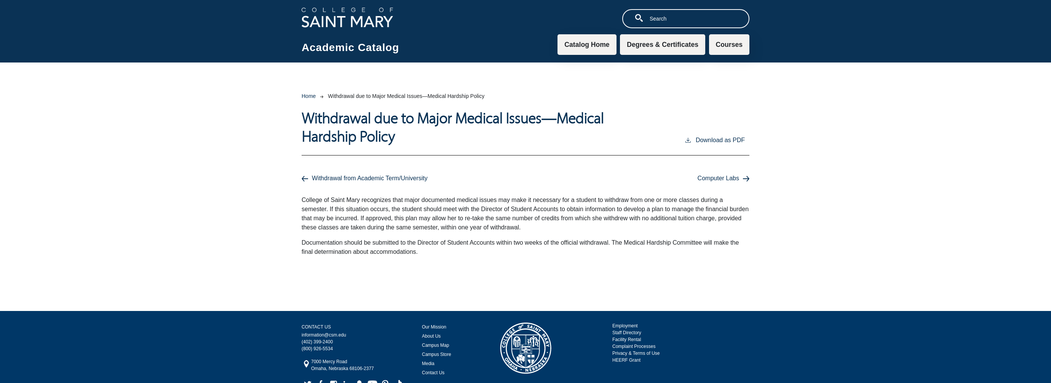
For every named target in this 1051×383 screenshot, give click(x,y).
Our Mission (434, 327)
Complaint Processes (633, 346)
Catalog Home (586, 44)
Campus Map (435, 345)
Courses (729, 44)
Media (428, 363)
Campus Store (436, 354)
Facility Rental (626, 339)
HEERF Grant (626, 360)
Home (309, 96)
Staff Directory (626, 332)
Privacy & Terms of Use (636, 353)
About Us (431, 336)
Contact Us (433, 372)
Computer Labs (718, 178)
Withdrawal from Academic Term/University (370, 178)
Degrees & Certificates (662, 44)
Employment (625, 326)
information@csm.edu (324, 335)
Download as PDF (714, 139)
